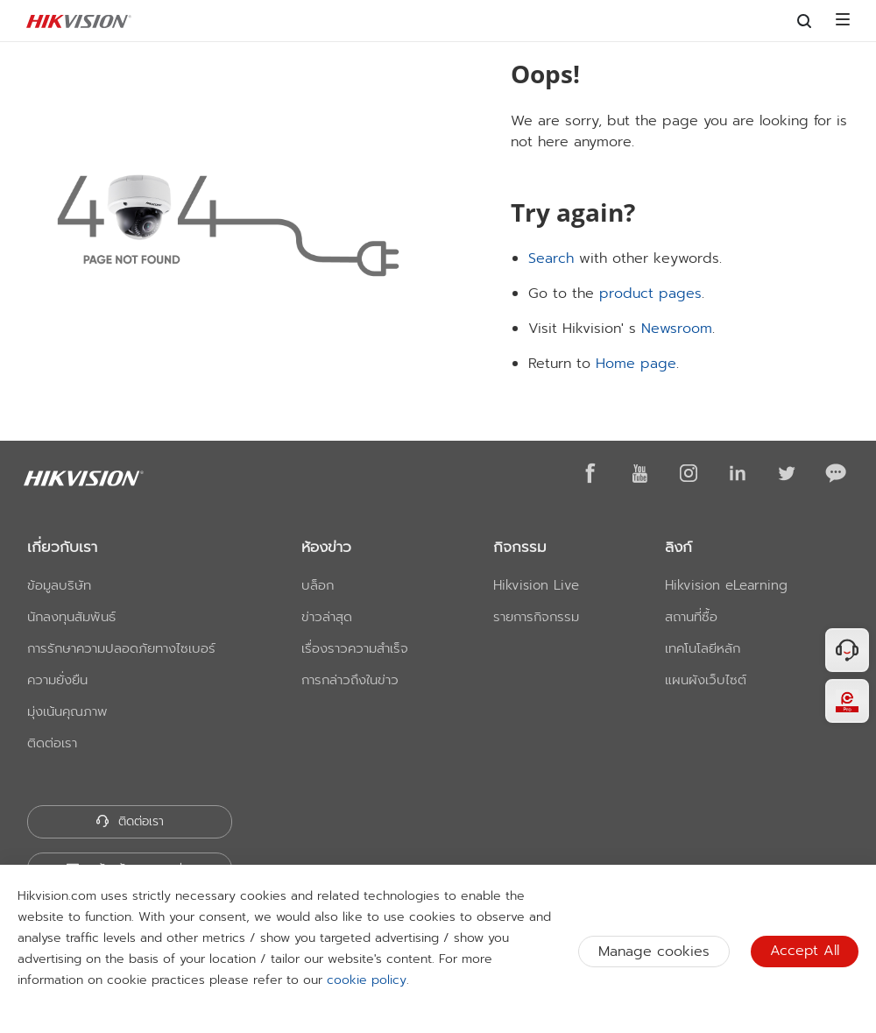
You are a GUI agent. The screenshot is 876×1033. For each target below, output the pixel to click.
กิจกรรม (520, 546)
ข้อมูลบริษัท (59, 585)
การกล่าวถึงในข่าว (350, 680)
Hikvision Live (536, 585)
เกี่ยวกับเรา (62, 546)
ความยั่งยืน (57, 680)
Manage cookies (654, 951)
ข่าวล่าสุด (326, 616)
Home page (636, 363)
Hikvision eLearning (726, 585)
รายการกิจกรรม (536, 616)
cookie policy (366, 980)
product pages (650, 293)
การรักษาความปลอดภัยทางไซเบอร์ (121, 648)
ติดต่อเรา (52, 743)
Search (551, 258)
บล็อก (317, 585)
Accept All (804, 950)
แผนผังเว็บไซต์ (705, 680)
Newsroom (676, 328)
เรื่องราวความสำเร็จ (354, 648)
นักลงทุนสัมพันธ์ (71, 616)
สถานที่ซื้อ (691, 616)
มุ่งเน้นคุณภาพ (67, 711)
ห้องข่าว (326, 546)
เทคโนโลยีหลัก (702, 648)
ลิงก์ (678, 546)
